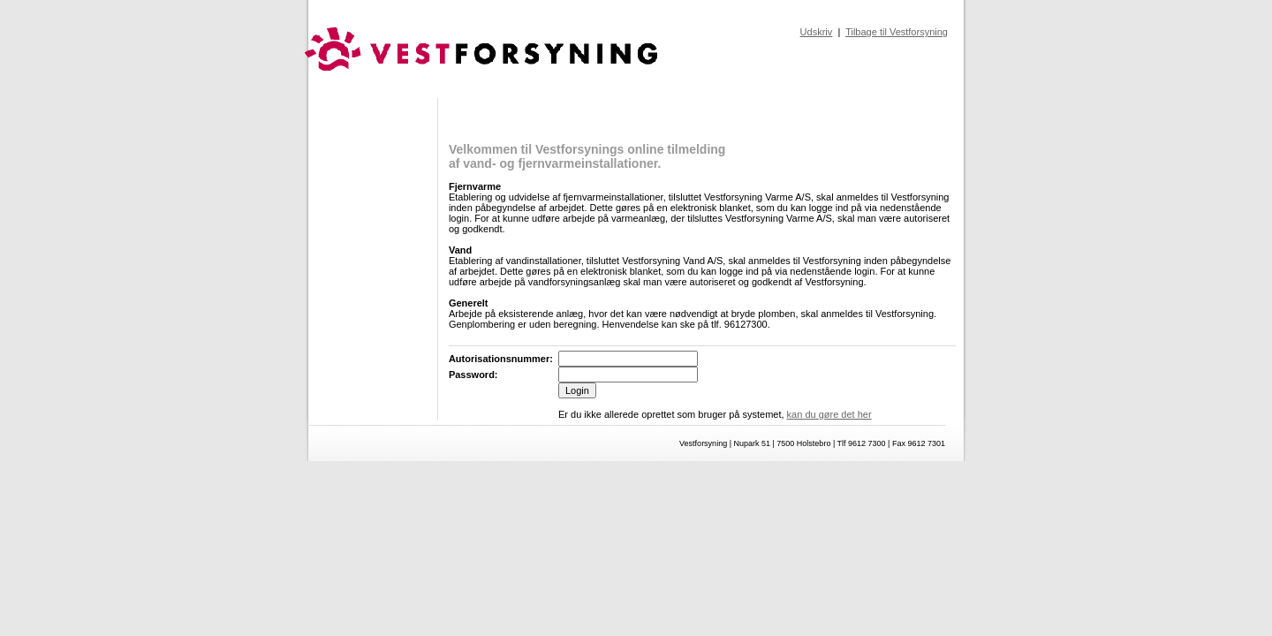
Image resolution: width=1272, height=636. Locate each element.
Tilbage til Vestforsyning (896, 31)
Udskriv (816, 31)
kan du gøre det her (829, 414)
